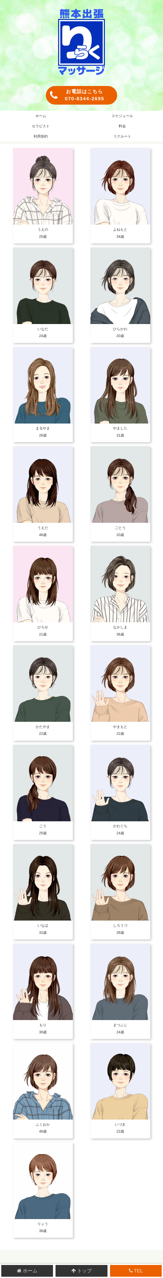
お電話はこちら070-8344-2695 (77, 95)
